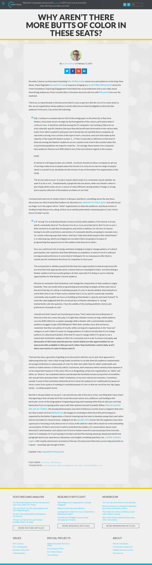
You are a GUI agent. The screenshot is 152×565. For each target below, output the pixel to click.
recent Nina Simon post (96, 84)
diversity (78, 458)
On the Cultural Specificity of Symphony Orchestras (29, 508)
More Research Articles (76, 519)
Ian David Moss (68, 64)
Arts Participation (20, 540)
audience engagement (65, 458)
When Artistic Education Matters (71, 501)
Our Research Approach (123, 540)
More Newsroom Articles (120, 519)
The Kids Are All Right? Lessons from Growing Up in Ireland (73, 511)
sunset (57, 3)
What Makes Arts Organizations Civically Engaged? (74, 496)
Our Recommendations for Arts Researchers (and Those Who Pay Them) (31, 496)
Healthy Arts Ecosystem (123, 543)
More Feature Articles (31, 521)
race (100, 458)
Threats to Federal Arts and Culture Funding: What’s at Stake (27, 514)
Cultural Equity (19, 546)
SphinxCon (53, 407)
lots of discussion (75, 81)
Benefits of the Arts (21, 543)
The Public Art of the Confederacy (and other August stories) (118, 506)
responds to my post (51, 445)
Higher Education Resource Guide (58, 537)
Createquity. (15, 4)
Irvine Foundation (90, 458)
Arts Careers (18, 536)
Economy (45, 455)
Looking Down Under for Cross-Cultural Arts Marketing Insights (76, 506)
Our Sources (118, 546)
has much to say (56, 84)
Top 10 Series (52, 548)
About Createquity (120, 536)
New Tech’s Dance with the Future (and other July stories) (118, 511)
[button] (3, 4)
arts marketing (49, 458)
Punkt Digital (102, 561)
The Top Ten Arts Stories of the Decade (119, 495)
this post (92, 91)
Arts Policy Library (54, 545)
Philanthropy (55, 455)
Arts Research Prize (55, 541)
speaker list (71, 414)
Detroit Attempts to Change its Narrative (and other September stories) (119, 500)
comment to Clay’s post (92, 198)
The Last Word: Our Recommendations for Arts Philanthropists (30, 502)
